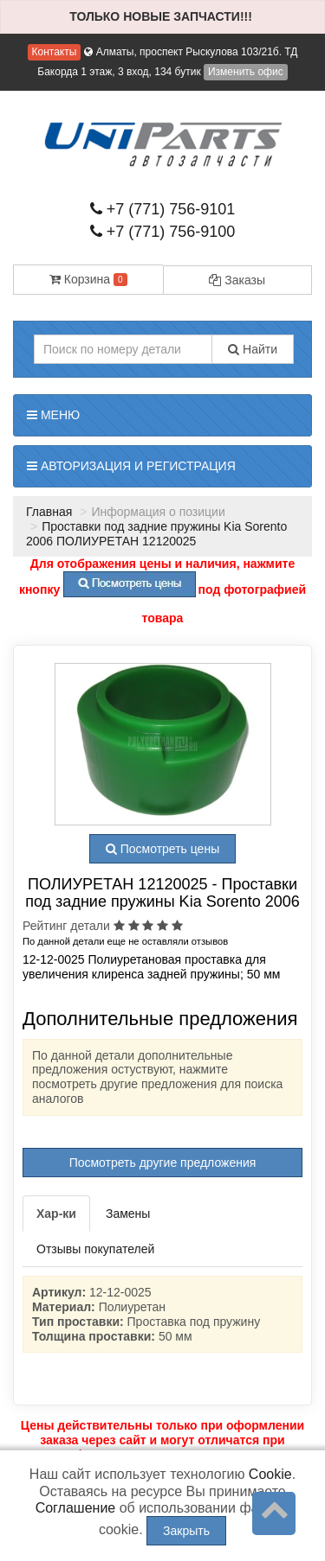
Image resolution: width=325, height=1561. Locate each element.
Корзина (88, 279)
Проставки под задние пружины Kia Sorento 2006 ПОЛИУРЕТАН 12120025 (156, 533)
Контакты (54, 52)
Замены (128, 1213)
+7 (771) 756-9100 (163, 231)
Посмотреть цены (162, 849)
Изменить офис (245, 72)
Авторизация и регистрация (131, 466)
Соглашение (76, 1507)
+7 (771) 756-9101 (163, 209)
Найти (252, 349)
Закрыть (186, 1531)
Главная (49, 512)
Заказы (237, 280)
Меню (53, 415)
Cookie (270, 1474)
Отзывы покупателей (95, 1249)
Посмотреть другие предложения (163, 1162)
